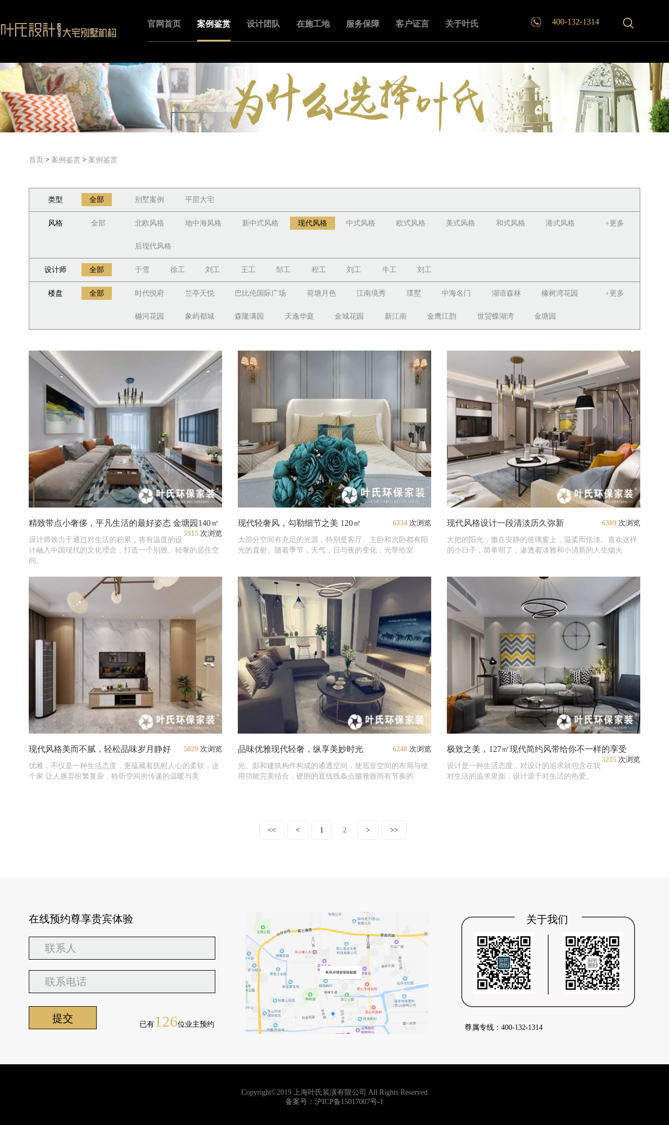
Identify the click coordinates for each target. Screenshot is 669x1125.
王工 (248, 270)
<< (272, 830)
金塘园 (545, 316)
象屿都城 (199, 316)
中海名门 (456, 293)
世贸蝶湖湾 (495, 316)
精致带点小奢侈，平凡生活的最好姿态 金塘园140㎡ (124, 523)
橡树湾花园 (559, 293)
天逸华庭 (299, 316)
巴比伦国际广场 (260, 293)
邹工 (283, 270)
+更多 (614, 223)
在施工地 (313, 23)
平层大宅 (199, 200)
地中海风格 (203, 223)
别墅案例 (149, 200)
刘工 (212, 270)
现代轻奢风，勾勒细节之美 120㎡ (299, 523)
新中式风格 (260, 223)
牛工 (389, 270)
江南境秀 (371, 293)
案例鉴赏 (213, 23)
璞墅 (414, 293)
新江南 (396, 316)
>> (394, 830)
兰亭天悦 (199, 293)
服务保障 (362, 23)
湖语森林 (506, 293)
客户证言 (412, 23)
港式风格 (560, 223)
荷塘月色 (321, 293)
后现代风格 (153, 246)
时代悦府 (149, 293)
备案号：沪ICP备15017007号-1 (334, 1102)
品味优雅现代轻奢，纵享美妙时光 (300, 749)
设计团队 (263, 23)
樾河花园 (149, 316)
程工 (319, 270)
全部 (96, 200)
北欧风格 (149, 223)
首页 (36, 160)
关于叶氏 (462, 23)
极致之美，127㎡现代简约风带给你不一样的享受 (537, 749)
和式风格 (510, 223)
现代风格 (312, 223)
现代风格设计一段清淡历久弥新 (505, 523)
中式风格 (360, 223)
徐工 (177, 270)
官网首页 (164, 23)
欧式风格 (410, 223)
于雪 (142, 270)
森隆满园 (249, 316)
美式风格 (460, 223)
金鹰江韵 (441, 316)
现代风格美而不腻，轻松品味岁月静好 (100, 749)
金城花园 (349, 316)
